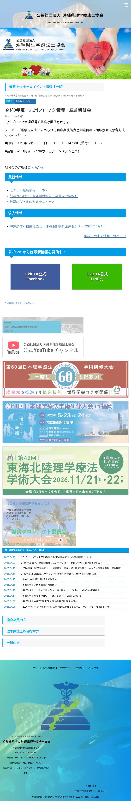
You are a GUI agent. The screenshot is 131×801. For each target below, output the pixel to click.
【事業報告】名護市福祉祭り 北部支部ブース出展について (51, 595)
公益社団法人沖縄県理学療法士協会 (26, 736)
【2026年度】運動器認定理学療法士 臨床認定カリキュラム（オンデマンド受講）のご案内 (66, 606)
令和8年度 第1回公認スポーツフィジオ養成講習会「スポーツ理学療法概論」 (59, 573)
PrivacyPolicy (64, 668)
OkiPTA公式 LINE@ (97, 276)
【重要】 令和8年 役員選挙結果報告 (38, 579)
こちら (32, 167)
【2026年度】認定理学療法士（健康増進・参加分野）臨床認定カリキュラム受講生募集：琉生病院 (70, 568)
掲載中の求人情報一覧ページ (105, 236)
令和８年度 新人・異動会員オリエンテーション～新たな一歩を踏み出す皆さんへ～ (62, 562)
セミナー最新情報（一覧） (29, 190)
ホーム (36, 668)
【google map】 (99, 791)
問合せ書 (28, 768)
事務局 (11, 303)
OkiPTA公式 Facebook (35, 276)
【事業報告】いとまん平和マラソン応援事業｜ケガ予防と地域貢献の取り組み (60, 590)
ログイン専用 (92, 668)
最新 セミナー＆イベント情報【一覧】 (37, 87)
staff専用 (78, 668)
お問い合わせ (49, 668)
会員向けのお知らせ (24, 303)
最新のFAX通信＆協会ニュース (32, 201)
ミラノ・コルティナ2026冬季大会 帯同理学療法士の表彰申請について (56, 557)
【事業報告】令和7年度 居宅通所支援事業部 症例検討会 (48, 601)
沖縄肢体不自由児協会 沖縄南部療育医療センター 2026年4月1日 (58, 226)
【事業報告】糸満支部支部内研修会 (38, 584)
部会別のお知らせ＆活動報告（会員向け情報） (44, 196)
